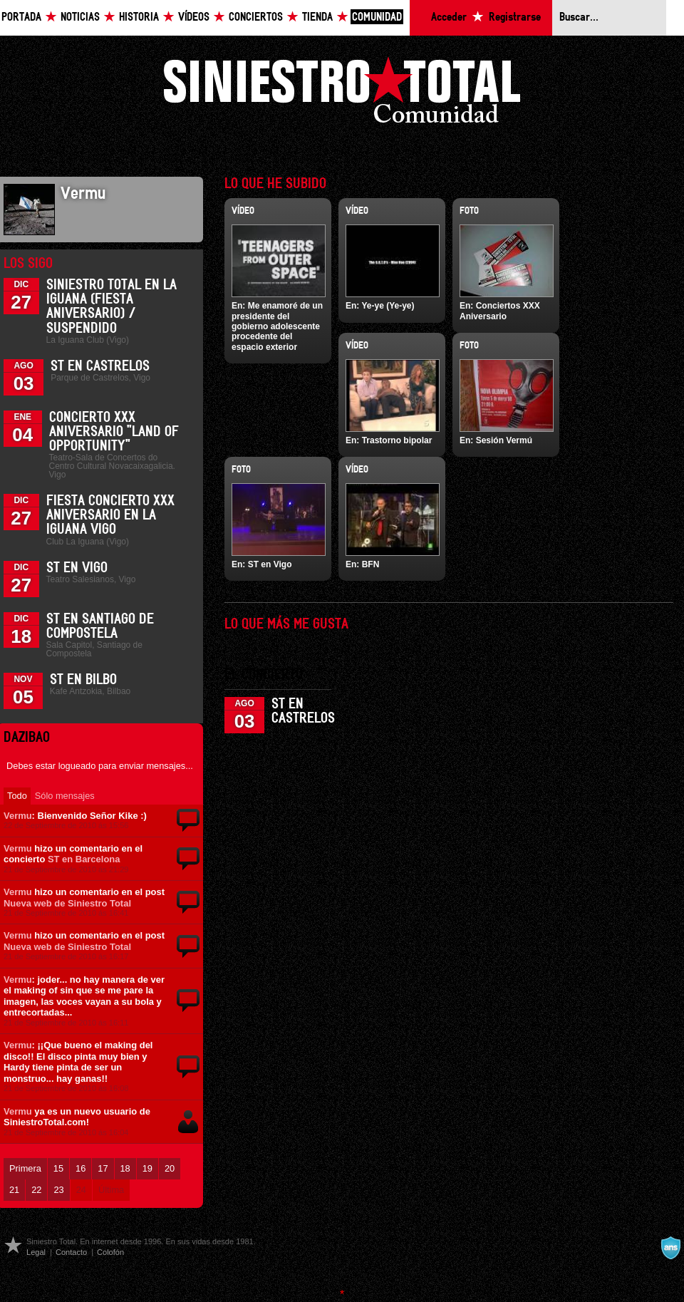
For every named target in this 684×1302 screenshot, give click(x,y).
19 (147, 1168)
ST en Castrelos (100, 366)
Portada (21, 17)
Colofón (110, 1252)
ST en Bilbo (83, 679)
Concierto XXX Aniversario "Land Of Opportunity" (114, 432)
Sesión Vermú (504, 440)
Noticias (80, 17)
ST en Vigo (77, 568)
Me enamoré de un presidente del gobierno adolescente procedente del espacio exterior (277, 326)
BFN (371, 564)
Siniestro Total (342, 93)
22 (36, 1189)
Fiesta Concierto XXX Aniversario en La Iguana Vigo (110, 515)
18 (125, 1168)
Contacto (71, 1252)
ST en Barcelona (84, 859)
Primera (25, 1168)
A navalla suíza (670, 1247)
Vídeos (193, 17)
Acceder (449, 17)
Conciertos (256, 17)
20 (170, 1168)
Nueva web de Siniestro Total (67, 903)
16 (81, 1168)
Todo (17, 795)
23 (58, 1189)
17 (103, 1168)
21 (14, 1189)
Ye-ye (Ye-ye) (387, 306)
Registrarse (515, 17)
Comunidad (377, 17)
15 (58, 1168)
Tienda (317, 17)
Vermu (18, 815)
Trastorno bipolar (397, 440)
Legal (36, 1252)
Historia (139, 17)
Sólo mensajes (65, 795)
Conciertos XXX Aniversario (500, 311)
